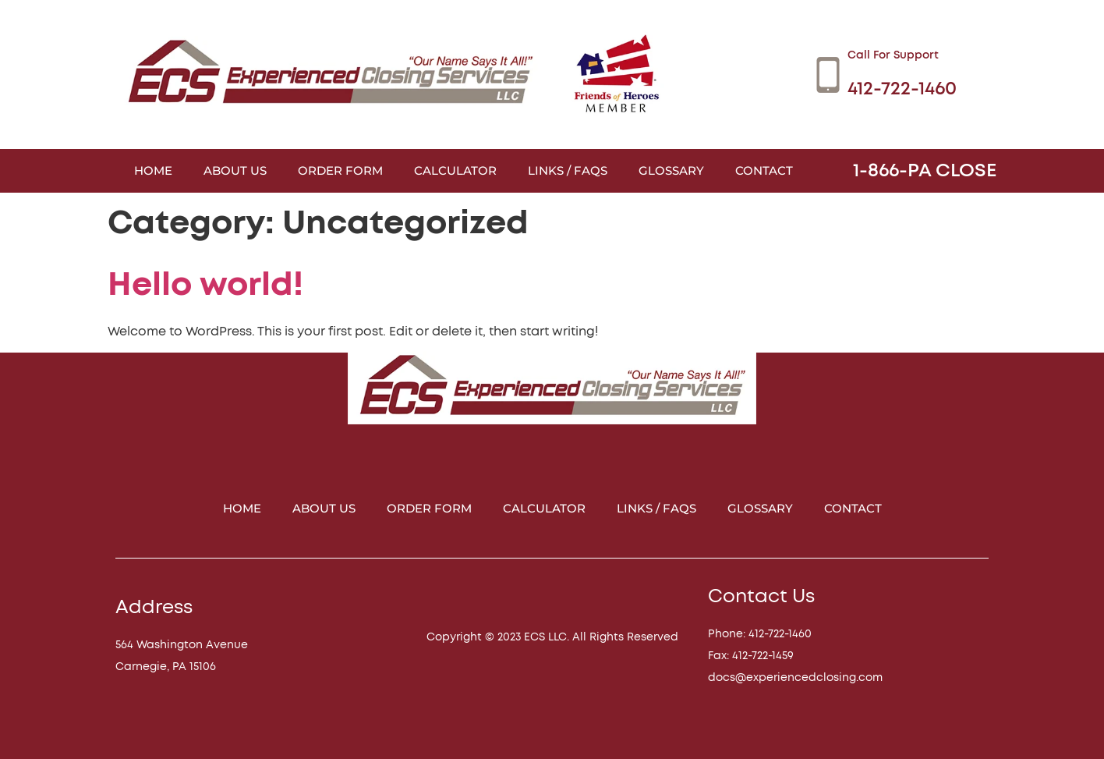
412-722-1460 (902, 89)
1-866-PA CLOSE (924, 170)
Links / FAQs (567, 170)
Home (153, 170)
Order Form (340, 170)
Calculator (455, 170)
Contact (764, 170)
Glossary (671, 170)
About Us (235, 170)
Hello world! (205, 284)
